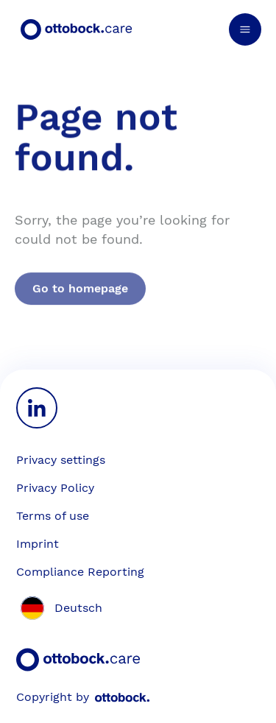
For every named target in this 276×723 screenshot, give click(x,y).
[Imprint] (138, 544)
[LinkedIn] (36, 407)
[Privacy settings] (60, 460)
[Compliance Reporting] (138, 572)
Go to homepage (80, 299)
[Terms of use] (138, 516)
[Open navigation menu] (245, 29)
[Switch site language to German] (59, 608)
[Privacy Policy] (138, 488)
